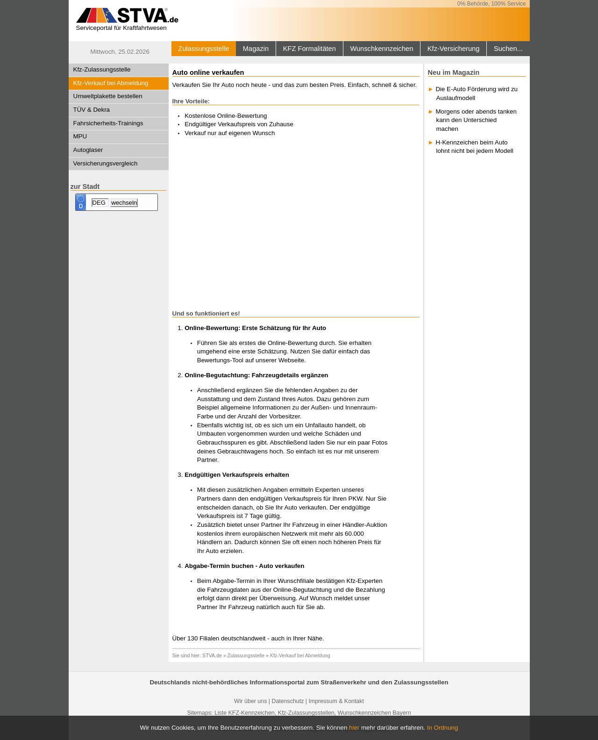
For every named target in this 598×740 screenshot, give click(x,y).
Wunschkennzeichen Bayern (374, 713)
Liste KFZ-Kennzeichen (244, 713)
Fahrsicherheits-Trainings (108, 123)
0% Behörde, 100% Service (491, 3)
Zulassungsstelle (203, 48)
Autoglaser (88, 149)
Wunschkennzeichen (381, 48)
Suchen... (508, 48)
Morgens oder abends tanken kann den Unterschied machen (475, 120)
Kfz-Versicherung (453, 48)
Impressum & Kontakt (335, 701)
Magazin (256, 48)
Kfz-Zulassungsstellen (306, 713)
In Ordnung (442, 727)
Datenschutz (287, 701)
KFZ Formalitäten (309, 48)
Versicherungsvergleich (105, 163)
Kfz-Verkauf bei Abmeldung (111, 82)
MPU (80, 136)
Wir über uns (250, 701)
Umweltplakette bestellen (107, 96)
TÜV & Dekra (91, 109)
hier (354, 727)
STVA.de (212, 655)
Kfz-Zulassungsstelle (102, 69)
